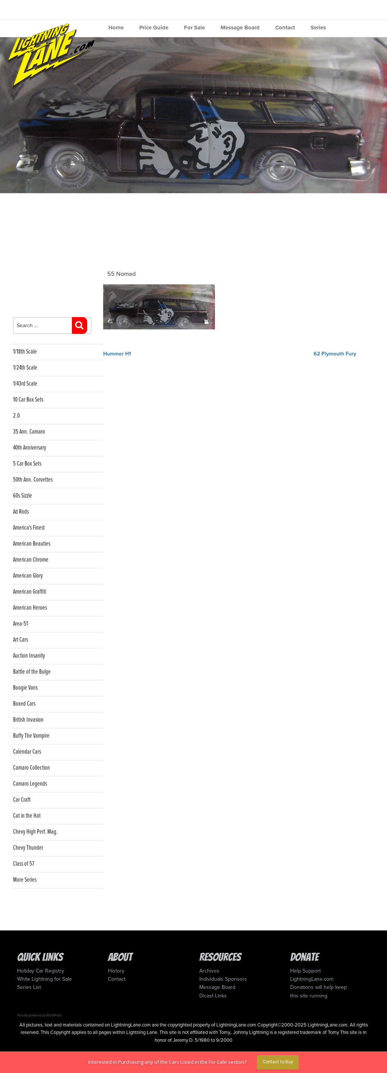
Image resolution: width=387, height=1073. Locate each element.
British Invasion (28, 720)
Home (116, 27)
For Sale (194, 27)
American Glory (28, 576)
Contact (285, 27)
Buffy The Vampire (31, 736)
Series (318, 27)
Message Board (240, 27)
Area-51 (20, 624)
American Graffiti (29, 592)
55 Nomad (121, 274)
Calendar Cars (27, 752)
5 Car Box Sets (27, 464)
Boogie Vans (25, 688)
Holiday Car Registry (40, 971)
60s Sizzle (22, 496)
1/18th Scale (25, 352)
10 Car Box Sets (28, 400)
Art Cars (20, 640)
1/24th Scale (25, 368)
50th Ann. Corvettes (33, 480)
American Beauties (31, 544)
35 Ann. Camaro (29, 432)
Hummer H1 (117, 354)
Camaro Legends (30, 784)
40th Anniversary (29, 448)
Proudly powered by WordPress (39, 1015)
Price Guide (153, 27)
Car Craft (22, 800)
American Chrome (30, 560)
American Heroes (30, 608)
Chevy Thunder (28, 848)
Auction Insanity (29, 656)
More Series (25, 880)
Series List (29, 987)
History (116, 971)
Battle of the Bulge (32, 672)
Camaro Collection (31, 768)
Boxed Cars (24, 704)
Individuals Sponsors (223, 979)
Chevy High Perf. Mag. (35, 832)
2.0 (16, 416)
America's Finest (29, 528)
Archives (209, 971)
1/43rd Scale (25, 384)
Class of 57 (23, 864)
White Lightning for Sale (44, 979)
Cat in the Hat (27, 816)
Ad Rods (21, 512)
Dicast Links (213, 996)
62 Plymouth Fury (335, 354)
